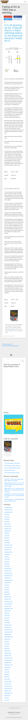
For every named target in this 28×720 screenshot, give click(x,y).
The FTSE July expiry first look (11, 472)
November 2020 (8, 603)
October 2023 (7, 528)
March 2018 (7, 679)
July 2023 (6, 533)
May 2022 (6, 561)
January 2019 (7, 655)
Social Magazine (13, 717)
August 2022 (7, 554)
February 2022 (7, 568)
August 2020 (7, 610)
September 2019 (8, 636)
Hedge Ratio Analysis (14, 712)
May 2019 (6, 646)
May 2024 (6, 519)
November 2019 (8, 632)
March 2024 (7, 523)
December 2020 (8, 601)
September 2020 (8, 608)
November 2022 (8, 547)
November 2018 (8, 660)
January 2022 (7, 570)
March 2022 (7, 566)
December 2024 (8, 507)
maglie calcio (7, 488)
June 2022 (6, 559)
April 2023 (6, 540)
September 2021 (8, 580)
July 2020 (6, 613)
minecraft (6, 479)
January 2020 (7, 627)
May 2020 (6, 618)
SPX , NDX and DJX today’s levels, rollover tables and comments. (14, 484)
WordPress (20, 717)
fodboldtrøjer (7, 494)
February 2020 (7, 625)
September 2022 (8, 552)
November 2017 (8, 688)
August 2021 (7, 582)
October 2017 (7, 690)
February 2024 (7, 526)
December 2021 (8, 573)
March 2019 (7, 650)
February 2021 (7, 596)
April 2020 (6, 620)
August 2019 (7, 639)
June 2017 (6, 700)
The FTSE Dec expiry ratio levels (12, 465)
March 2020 (7, 622)
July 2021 (6, 585)
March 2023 (7, 542)
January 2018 (7, 683)
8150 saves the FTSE (9, 470)
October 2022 (7, 549)
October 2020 (7, 606)
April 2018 (6, 676)
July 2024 (6, 514)
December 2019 (8, 629)
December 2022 (8, 545)
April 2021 (6, 592)
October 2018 (7, 662)
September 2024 (8, 512)
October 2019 (7, 634)
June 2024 (6, 516)
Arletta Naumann (8, 499)
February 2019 (7, 653)
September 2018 (8, 665)
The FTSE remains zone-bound (12, 463)
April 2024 (6, 521)
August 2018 (7, 667)
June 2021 (6, 587)
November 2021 (8, 575)
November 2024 (8, 509)
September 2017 (8, 693)
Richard (13, 336)
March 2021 (7, 594)
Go (22, 360)
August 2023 (7, 531)
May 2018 (6, 674)
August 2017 (7, 695)
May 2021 (6, 589)
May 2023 (6, 538)
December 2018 (8, 658)
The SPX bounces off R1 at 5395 (12, 468)
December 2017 (8, 686)
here (14, 329)
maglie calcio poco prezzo (10, 483)
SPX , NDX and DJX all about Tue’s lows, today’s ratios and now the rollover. (14, 490)
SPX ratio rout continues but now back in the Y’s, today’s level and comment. (14, 495)
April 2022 (6, 563)
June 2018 (6, 672)
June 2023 (6, 535)
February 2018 (7, 681)
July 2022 (6, 556)
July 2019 (6, 641)
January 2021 (7, 599)
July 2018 (6, 669)
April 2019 (6, 648)
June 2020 (6, 615)
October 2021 (7, 578)
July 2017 (6, 697)
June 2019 (6, 643)
